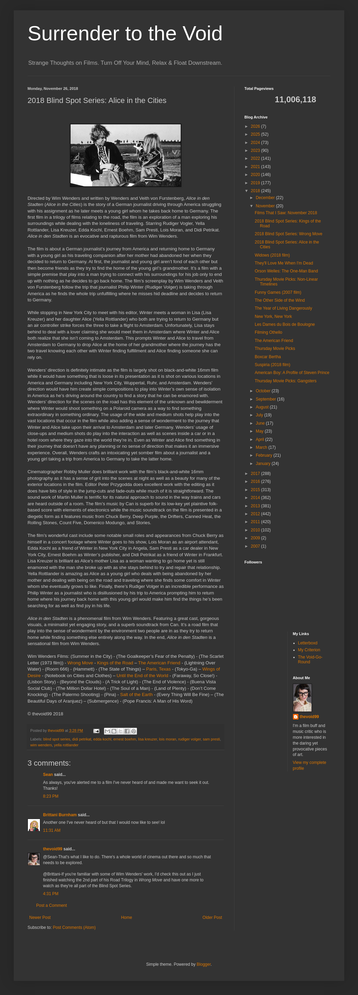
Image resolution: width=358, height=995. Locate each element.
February (264, 455)
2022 (256, 158)
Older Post (212, 917)
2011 (256, 521)
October (264, 390)
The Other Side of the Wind (280, 300)
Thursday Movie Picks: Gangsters (285, 381)
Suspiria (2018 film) (272, 364)
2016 (256, 481)
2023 (256, 150)
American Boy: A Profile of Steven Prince (292, 372)
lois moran (167, 739)
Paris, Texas (158, 669)
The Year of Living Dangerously (283, 308)
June (261, 423)
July (260, 415)
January (264, 463)
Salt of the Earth (136, 694)
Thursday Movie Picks (275, 348)
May (260, 431)
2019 (256, 182)
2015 (256, 489)
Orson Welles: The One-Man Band (286, 271)
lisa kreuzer (147, 739)
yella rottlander (66, 745)
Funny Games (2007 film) (278, 292)
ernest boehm (124, 739)
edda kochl (102, 739)
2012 (256, 513)
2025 (256, 134)
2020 (256, 174)
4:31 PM (51, 893)
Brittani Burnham (60, 814)
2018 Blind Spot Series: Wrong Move (289, 233)
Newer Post (40, 917)
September (266, 399)
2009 (256, 538)
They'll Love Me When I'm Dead (284, 263)
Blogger (204, 964)
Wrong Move (80, 662)
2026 (256, 126)
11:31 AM (52, 830)
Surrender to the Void (125, 33)
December (266, 197)
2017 (256, 473)
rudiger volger (189, 739)
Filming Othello (268, 332)
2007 (256, 546)
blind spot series (56, 739)
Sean (48, 774)
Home (126, 917)
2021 (256, 166)
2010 (256, 530)
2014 (256, 497)
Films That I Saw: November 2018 (286, 212)
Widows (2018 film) (272, 255)
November (266, 206)
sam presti (211, 739)
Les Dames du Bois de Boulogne (285, 324)
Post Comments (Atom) (74, 927)
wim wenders (41, 745)
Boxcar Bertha (268, 356)
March (262, 447)
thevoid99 (52, 849)
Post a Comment (51, 905)
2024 (256, 142)
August (263, 407)
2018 (256, 190)
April (260, 439)
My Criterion (309, 649)
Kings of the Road (115, 662)
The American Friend (159, 662)
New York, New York (273, 316)
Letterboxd (308, 643)
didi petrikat (81, 739)
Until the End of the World (142, 675)
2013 (256, 506)
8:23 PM (51, 796)
